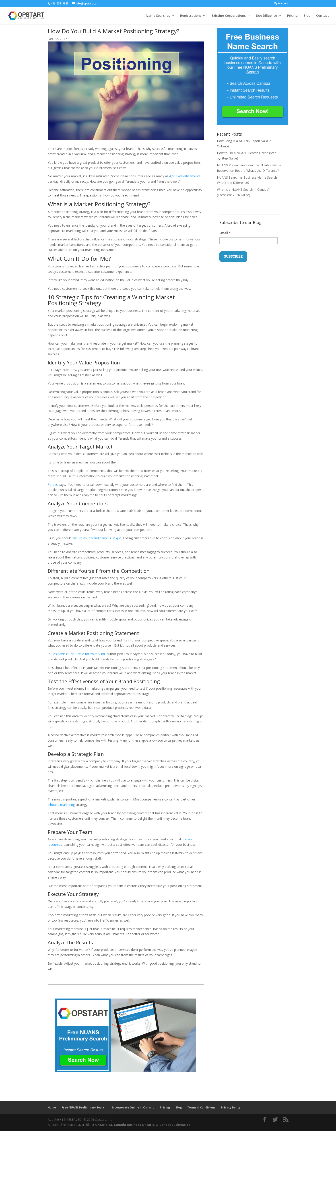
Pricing (292, 16)
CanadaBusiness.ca (174, 1125)
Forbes (53, 484)
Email (225, 233)
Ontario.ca (103, 1125)
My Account (281, 3)
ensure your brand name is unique (97, 538)
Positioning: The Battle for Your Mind (78, 654)
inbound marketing (61, 804)
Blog (306, 16)
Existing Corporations (229, 16)
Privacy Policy (231, 1107)
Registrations (190, 16)
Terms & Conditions (201, 1107)
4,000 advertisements (184, 176)
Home (52, 1107)
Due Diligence (266, 16)
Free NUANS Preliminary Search (84, 1107)
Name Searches (158, 16)
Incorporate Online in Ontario (133, 1107)
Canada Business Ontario (134, 1125)
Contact (322, 16)
